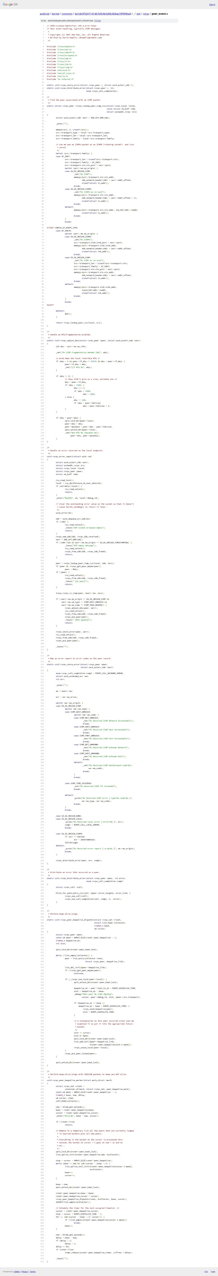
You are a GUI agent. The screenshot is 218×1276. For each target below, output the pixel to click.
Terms (33, 1271)
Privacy (24, 1271)
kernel (55, 13)
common (67, 13)
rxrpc (146, 13)
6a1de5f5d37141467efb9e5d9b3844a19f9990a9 (103, 13)
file (97, 21)
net (138, 13)
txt (206, 1271)
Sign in (212, 4)
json (213, 1271)
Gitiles (17, 1271)
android (44, 13)
